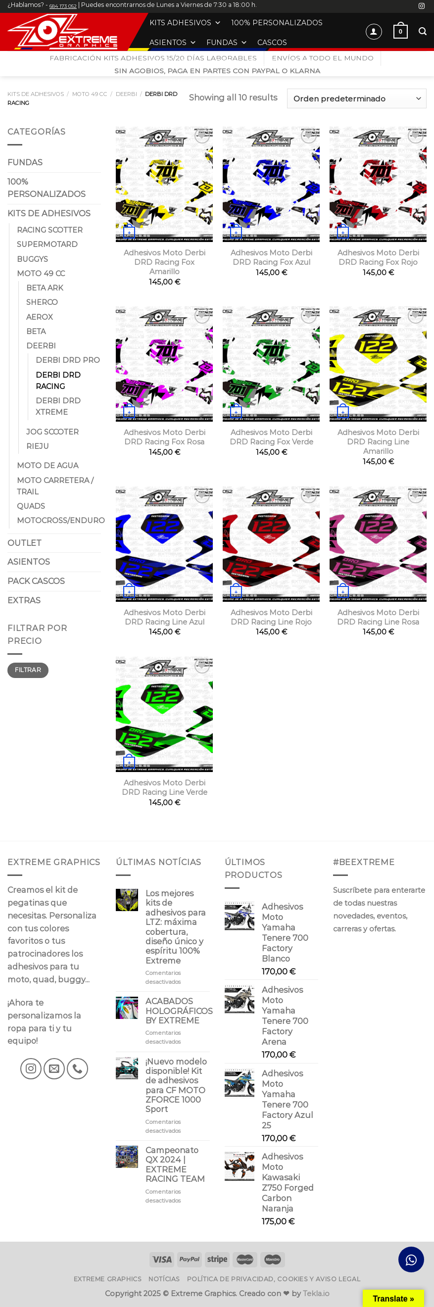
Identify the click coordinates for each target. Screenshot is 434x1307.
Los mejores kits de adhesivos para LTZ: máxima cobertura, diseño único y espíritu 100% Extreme (175, 927)
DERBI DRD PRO (68, 360)
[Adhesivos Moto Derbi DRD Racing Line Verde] (164, 714)
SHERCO (42, 302)
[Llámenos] (77, 1068)
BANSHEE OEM (177, 62)
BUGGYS (32, 258)
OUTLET (261, 62)
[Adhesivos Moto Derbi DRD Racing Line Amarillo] (378, 363)
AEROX (39, 316)
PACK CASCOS (36, 581)
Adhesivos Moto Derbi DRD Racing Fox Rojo (378, 257)
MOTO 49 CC (89, 94)
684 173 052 (63, 6)
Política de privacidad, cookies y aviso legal (274, 1279)
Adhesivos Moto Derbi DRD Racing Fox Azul (271, 257)
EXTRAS (305, 62)
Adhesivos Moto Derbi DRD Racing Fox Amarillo (164, 262)
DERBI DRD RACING (58, 380)
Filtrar (28, 670)
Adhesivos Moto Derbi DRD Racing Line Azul (164, 617)
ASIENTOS (172, 42)
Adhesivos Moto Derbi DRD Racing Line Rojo (271, 617)
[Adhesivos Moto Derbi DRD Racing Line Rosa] (378, 543)
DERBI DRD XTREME (58, 406)
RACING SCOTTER (50, 230)
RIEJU (37, 446)
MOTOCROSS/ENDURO (61, 520)
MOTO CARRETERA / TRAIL (55, 486)
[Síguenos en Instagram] (422, 6)
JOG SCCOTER (52, 432)
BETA (36, 331)
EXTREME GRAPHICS (192, 82)
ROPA (226, 62)
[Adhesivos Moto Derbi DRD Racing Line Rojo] (271, 543)
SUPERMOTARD (47, 244)
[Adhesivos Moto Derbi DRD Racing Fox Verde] (271, 363)
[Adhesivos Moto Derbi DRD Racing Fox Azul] (271, 184)
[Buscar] (423, 31)
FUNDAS (226, 42)
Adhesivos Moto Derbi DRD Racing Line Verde (164, 787)
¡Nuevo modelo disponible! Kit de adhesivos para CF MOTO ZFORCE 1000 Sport (176, 1085)
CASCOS (272, 42)
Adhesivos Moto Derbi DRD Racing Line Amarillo (378, 442)
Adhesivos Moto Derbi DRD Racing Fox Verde (271, 437)
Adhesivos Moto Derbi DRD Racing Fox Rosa (164, 437)
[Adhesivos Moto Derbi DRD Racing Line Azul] (164, 543)
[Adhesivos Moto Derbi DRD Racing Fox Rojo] (378, 184)
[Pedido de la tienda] (357, 98)
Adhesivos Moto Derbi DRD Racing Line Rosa (378, 617)
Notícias (164, 1279)
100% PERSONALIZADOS (277, 22)
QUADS (31, 506)
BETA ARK (44, 288)
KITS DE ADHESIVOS (35, 94)
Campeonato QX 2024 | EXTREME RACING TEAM (175, 1165)
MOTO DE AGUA (47, 465)
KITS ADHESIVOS (185, 23)
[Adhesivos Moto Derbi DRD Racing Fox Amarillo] (164, 184)
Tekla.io (316, 1293)
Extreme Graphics (108, 1279)
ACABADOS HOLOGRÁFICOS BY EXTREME (179, 1011)
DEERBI (126, 94)
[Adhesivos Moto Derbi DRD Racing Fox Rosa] (164, 363)
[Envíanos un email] (54, 1068)
